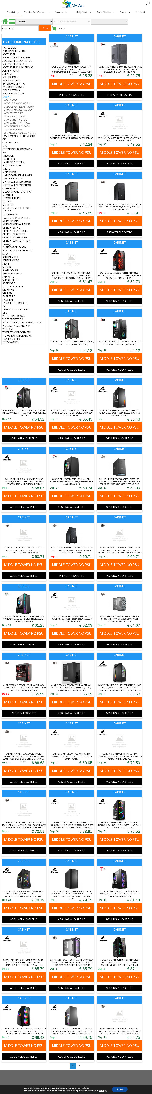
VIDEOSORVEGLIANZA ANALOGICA (21, 322)
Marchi (62, 28)
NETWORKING (10, 221)
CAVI (5, 139)
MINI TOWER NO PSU (15, 119)
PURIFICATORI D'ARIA (14, 247)
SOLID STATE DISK (12, 286)
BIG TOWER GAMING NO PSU (20, 132)
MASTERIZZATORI (12, 178)
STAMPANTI (9, 289)
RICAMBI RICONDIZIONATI (17, 250)
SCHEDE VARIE (10, 257)
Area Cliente (106, 12)
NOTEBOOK (9, 47)
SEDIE (5, 263)
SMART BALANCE (12, 273)
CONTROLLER (10, 142)
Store (125, 12)
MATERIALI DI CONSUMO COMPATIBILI (16, 186)
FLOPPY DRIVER (11, 339)
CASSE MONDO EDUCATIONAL (19, 136)
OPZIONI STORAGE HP (14, 237)
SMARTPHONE (10, 280)
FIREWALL (8, 155)
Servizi (13, 12)
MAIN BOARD (10, 172)
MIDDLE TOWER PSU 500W (19, 110)
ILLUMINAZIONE (11, 165)
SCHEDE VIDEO (10, 260)
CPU (4, 146)
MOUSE (6, 211)
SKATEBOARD (10, 270)
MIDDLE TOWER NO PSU (17, 103)
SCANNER (7, 253)
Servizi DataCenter (37, 12)
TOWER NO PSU (13, 129)
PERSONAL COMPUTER (15, 51)
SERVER (6, 267)
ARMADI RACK (10, 77)
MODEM (7, 201)
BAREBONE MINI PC (13, 83)
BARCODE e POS (11, 80)
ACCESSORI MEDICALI (14, 64)
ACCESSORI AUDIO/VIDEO (16, 57)
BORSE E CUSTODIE (13, 93)
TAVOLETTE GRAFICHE (15, 303)
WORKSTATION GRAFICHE (17, 335)
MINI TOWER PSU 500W (17, 126)
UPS (4, 312)
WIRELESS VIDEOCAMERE (16, 332)
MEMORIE (8, 195)
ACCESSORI (8, 54)
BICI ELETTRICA (11, 90)
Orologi (6, 244)
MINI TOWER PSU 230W (17, 123)
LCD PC (6, 168)
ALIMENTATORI (11, 70)
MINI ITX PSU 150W (14, 116)
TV (3, 306)
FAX (4, 152)
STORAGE (7, 293)
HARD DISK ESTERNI (13, 162)
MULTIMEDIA (10, 214)
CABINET (7, 96)
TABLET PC (8, 296)
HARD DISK (8, 159)
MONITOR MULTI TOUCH (16, 208)
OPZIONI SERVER (11, 227)
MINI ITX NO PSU (13, 113)
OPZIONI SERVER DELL (15, 231)
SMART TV (8, 276)
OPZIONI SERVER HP (13, 234)
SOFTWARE (8, 283)
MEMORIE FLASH (11, 198)
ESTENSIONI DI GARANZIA (17, 149)
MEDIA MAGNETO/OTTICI (16, 191)
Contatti (140, 12)
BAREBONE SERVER (13, 87)
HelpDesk (84, 12)
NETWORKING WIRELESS (16, 224)
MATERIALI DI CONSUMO (16, 181)
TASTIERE (7, 299)
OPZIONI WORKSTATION (16, 240)
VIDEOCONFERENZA (13, 316)
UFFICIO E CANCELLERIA (15, 309)
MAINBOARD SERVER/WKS (17, 175)
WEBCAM (7, 329)
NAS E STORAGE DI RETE (16, 217)
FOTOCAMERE (10, 342)
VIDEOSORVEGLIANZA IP (16, 325)
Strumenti (63, 12)
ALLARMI (7, 74)
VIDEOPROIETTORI (13, 319)
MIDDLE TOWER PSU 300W (19, 106)
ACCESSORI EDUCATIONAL (17, 60)
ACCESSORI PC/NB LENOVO (17, 67)
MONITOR (8, 204)
